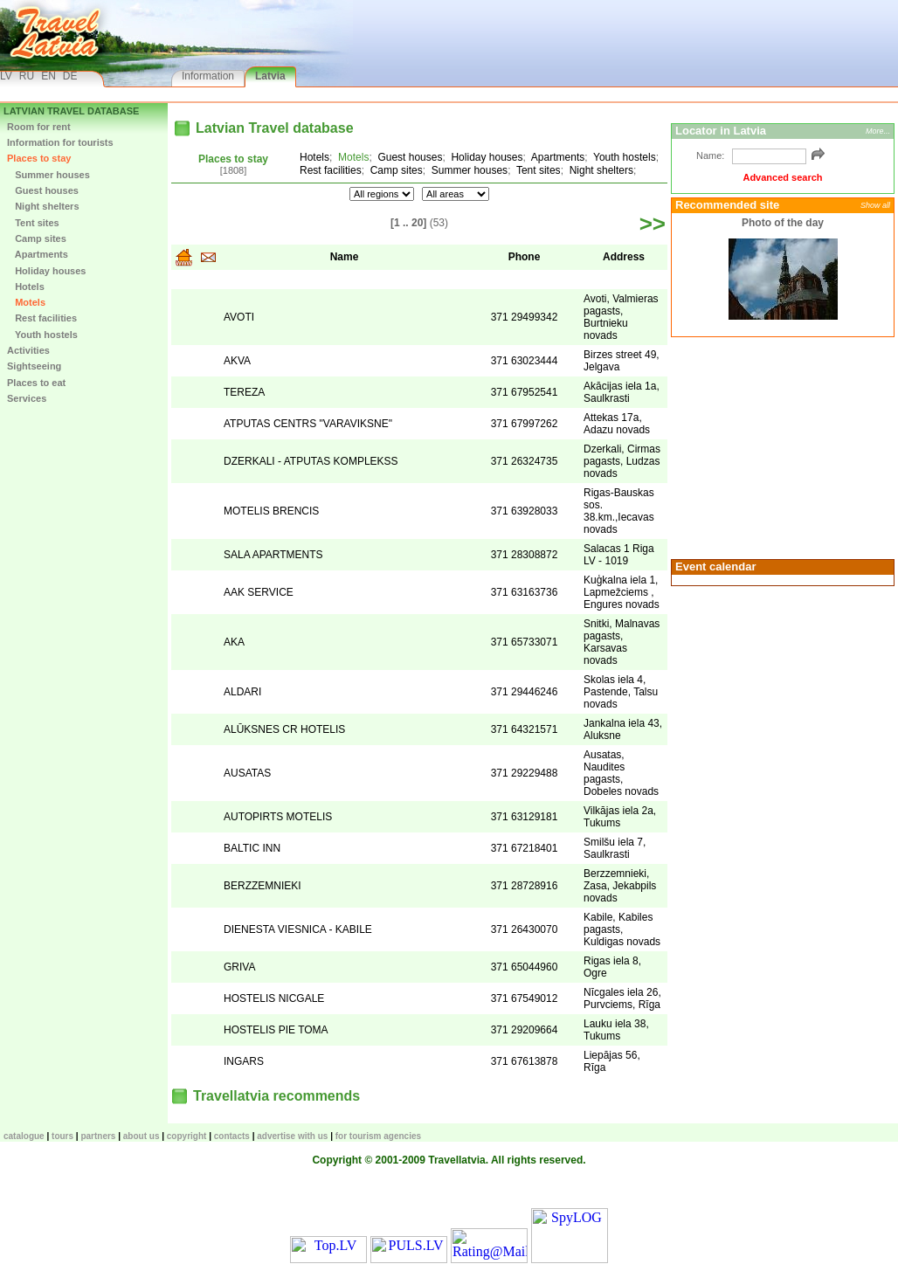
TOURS (62, 1136)
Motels (26, 302)
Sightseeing (34, 366)
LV (6, 76)
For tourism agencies (378, 1136)
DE (70, 76)
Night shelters (43, 206)
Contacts (232, 1136)
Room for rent (39, 126)
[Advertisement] (780, 446)
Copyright (187, 1136)
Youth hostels (42, 334)
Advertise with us (292, 1136)
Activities (28, 350)
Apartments (37, 254)
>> (652, 224)
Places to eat (36, 382)
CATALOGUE (24, 1136)
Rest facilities (42, 318)
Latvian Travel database (71, 111)
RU (26, 76)
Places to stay (39, 158)
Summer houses (48, 174)
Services (26, 398)
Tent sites (33, 223)
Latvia (270, 76)
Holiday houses (46, 271)
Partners (97, 1136)
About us (141, 1136)
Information (208, 76)
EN (48, 76)
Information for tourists (60, 142)
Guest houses (43, 190)
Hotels (26, 286)
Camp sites (36, 238)
